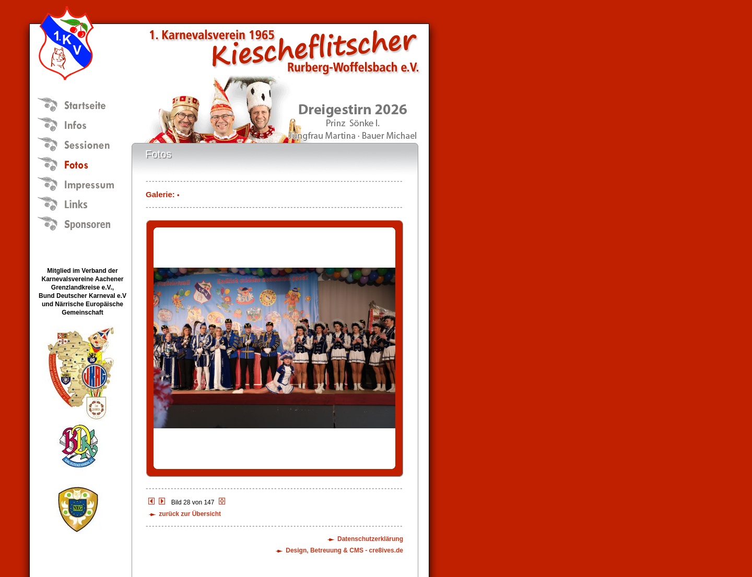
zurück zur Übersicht (190, 514)
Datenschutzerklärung (370, 539)
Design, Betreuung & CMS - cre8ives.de (344, 550)
